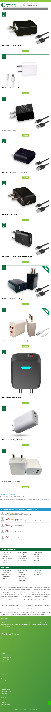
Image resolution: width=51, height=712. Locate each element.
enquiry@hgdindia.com (21, 502)
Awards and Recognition (6, 691)
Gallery (2, 643)
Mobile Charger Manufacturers (43, 499)
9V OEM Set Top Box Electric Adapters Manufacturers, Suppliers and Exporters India (22, 575)
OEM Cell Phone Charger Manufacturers (22, 554)
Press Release (4, 693)
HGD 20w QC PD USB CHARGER (11, 482)
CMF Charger (4, 669)
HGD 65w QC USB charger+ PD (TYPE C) (13, 440)
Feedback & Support (5, 704)
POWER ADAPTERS (5, 665)
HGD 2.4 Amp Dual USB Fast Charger (12, 299)
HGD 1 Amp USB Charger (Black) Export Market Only (17, 256)
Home (2, 639)
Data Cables (3, 667)
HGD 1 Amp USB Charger (9, 130)
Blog (2, 645)
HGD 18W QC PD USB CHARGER (11, 397)
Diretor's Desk (4, 680)
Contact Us (3, 702)
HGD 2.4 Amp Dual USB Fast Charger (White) (15, 341)
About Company (4, 678)
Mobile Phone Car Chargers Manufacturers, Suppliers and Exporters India (6, 574)
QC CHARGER (4, 663)
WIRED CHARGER (5, 659)
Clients (2, 641)
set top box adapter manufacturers (38, 572)
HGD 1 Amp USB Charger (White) (11, 88)
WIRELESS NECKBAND (6, 657)
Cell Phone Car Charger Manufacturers (6, 554)
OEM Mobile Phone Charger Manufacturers (7, 560)
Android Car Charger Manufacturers (38, 558)
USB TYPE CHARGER (5, 661)
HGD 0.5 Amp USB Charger (9, 214)
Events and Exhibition (5, 689)
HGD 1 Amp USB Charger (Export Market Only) (15, 172)
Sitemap (3, 649)
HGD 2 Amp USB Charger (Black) (11, 45)
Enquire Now (25, 51)
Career (2, 647)
